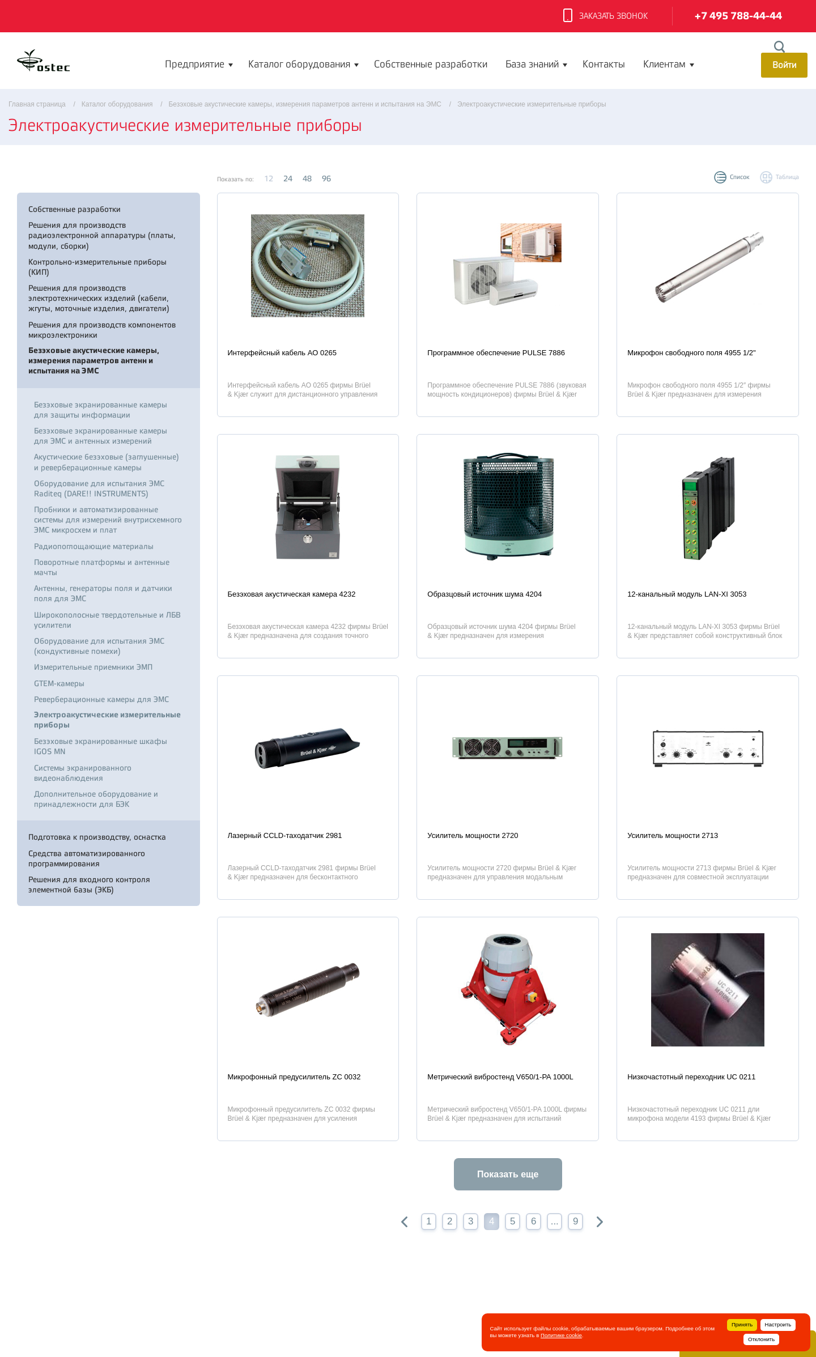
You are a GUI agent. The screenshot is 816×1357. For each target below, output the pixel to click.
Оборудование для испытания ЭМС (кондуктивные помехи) (99, 646)
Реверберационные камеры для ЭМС (101, 699)
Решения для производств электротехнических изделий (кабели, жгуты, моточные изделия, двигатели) (98, 298)
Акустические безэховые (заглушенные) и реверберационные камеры (106, 461)
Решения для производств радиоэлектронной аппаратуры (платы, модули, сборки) (102, 235)
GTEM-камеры (59, 683)
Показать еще (507, 1174)
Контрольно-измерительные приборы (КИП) (97, 266)
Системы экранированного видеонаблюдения (82, 772)
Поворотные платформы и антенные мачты (101, 567)
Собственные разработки (430, 64)
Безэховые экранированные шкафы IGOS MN (100, 746)
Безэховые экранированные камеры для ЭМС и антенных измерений (100, 435)
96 (326, 178)
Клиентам (664, 64)
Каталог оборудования (299, 64)
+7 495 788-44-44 (738, 16)
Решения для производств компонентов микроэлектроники (102, 329)
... (555, 1221)
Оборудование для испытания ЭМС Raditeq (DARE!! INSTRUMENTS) (99, 488)
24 (287, 178)
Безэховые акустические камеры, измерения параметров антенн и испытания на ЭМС (93, 361)
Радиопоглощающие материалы (94, 546)
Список (740, 177)
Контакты (604, 64)
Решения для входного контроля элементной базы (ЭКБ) (89, 884)
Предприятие (194, 64)
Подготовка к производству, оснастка (97, 836)
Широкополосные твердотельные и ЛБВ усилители (107, 619)
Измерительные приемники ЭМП (93, 666)
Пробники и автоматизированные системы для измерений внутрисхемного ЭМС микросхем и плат (108, 519)
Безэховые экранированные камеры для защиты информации (100, 409)
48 (307, 178)
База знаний (532, 64)
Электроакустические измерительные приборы (107, 720)
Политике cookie (561, 1335)
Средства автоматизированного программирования (86, 858)
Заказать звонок (605, 16)
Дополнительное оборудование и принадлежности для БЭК (96, 799)
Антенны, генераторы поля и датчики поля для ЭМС (103, 593)
